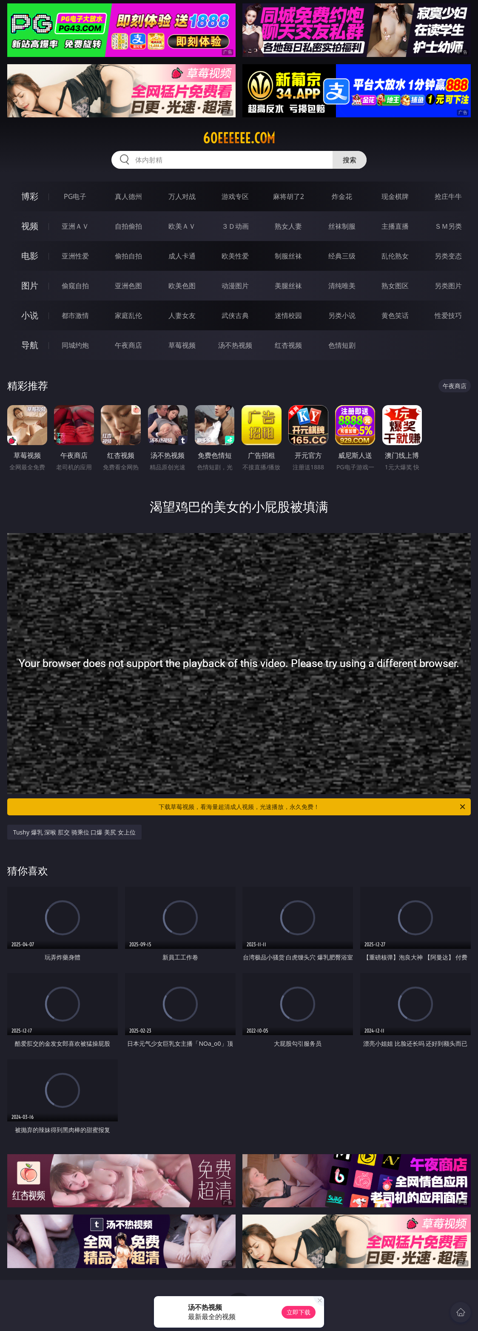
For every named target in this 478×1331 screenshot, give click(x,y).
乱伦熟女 (395, 256)
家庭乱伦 (128, 315)
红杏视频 (288, 345)
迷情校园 (288, 315)
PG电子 (75, 196)
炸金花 (342, 196)
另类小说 (342, 315)
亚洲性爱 (75, 256)
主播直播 (395, 226)
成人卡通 (182, 256)
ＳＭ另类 (448, 226)
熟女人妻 (288, 226)
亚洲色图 (128, 285)
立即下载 (298, 1312)
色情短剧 (342, 345)
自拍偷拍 (128, 226)
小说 (29, 315)
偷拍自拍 (128, 256)
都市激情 (75, 315)
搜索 (349, 160)
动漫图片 (235, 285)
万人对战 (182, 196)
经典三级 (342, 256)
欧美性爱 (235, 256)
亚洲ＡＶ (75, 226)
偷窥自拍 (75, 285)
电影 (29, 255)
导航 (29, 345)
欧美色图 (182, 285)
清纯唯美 (342, 285)
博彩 (29, 196)
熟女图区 (395, 285)
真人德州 (128, 196)
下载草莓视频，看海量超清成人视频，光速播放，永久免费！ (313, 807)
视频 (29, 226)
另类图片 (448, 285)
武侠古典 (235, 315)
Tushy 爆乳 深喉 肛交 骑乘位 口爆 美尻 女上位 (74, 832)
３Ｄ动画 (235, 226)
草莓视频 (182, 345)
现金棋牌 (395, 196)
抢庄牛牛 (448, 196)
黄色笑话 (395, 315)
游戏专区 (235, 196)
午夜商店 (128, 345)
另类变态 (448, 256)
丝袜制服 (342, 226)
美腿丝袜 (288, 285)
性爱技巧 (448, 315)
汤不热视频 (235, 345)
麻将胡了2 (288, 196)
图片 (29, 285)
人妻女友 (182, 315)
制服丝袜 (288, 256)
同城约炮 (75, 345)
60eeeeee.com (239, 138)
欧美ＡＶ (182, 226)
